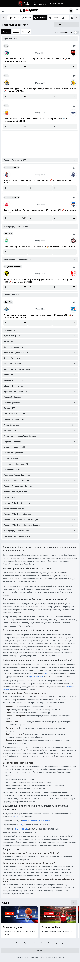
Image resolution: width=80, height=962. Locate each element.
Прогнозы (28, 943)
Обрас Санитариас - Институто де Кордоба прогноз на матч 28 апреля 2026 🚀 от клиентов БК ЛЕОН (37, 280)
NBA (46, 673)
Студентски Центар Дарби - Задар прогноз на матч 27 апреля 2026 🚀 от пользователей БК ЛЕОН (38, 316)
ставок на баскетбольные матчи (36, 821)
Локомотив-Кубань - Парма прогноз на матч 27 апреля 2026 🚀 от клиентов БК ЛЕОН (39, 211)
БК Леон (18, 817)
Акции (36, 943)
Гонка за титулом (12, 927)
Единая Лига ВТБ (11, 167)
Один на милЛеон (51, 927)
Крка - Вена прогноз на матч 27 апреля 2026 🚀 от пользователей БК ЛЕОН (39, 246)
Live (20, 825)
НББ (6, 46)
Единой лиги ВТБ (36, 677)
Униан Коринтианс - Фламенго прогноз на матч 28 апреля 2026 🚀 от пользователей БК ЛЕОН (36, 60)
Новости (19, 943)
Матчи (50, 943)
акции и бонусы (21, 829)
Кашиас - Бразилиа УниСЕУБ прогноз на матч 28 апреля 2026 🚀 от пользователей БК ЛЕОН (35, 119)
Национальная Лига (12, 267)
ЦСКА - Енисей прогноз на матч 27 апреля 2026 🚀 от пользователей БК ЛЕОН (38, 181)
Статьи (43, 943)
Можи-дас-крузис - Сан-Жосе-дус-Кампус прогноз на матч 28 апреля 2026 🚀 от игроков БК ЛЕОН (39, 90)
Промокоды (60, 943)
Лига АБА (8, 234)
